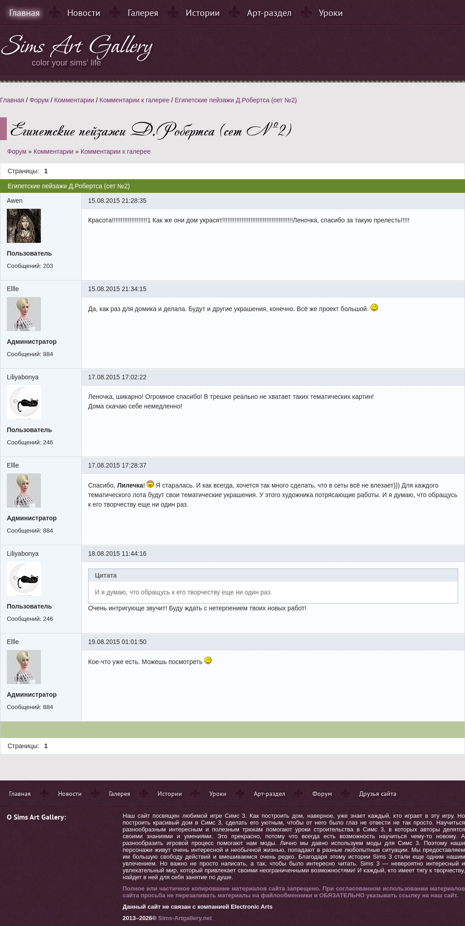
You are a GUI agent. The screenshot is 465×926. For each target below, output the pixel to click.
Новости (83, 13)
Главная (24, 13)
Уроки (331, 13)
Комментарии (74, 100)
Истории (203, 13)
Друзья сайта (377, 794)
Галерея (143, 13)
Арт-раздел (269, 13)
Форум (39, 100)
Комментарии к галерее (134, 100)
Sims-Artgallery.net (185, 918)
